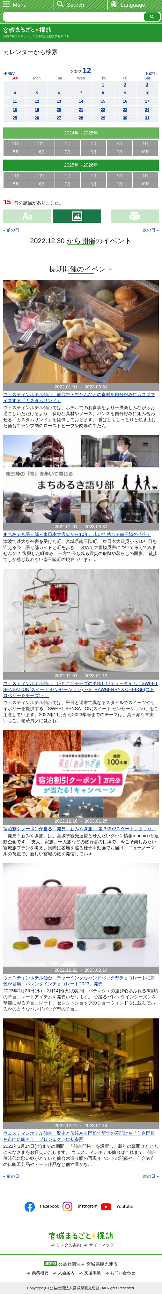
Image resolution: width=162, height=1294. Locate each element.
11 (15, 101)
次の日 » (151, 230)
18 (15, 109)
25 (15, 118)
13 (59, 101)
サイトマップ (101, 1245)
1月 (68, 143)
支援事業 (92, 1272)
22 (103, 109)
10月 (145, 152)
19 (37, 109)
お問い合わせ (122, 1272)
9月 (119, 152)
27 (59, 118)
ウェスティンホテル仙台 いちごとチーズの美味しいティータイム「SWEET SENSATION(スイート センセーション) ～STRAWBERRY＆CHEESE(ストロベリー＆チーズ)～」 (80, 689)
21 (81, 109)
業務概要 (40, 1272)
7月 (68, 152)
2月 (94, 143)
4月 (145, 143)
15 (103, 101)
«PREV (9, 73)
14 (81, 101)
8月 (94, 152)
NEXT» (151, 73)
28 (81, 118)
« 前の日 (11, 230)
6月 (42, 152)
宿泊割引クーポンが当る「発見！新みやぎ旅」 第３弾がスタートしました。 (79, 828)
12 (87, 70)
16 (125, 101)
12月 (42, 143)
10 (147, 93)
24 (147, 109)
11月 (16, 143)
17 (147, 101)
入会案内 (66, 1272)
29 (103, 118)
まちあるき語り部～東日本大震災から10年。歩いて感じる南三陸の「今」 (77, 534)
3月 (119, 143)
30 (125, 118)
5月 (16, 152)
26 (37, 118)
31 (147, 118)
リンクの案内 (68, 1245)
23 (125, 109)
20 (59, 109)
